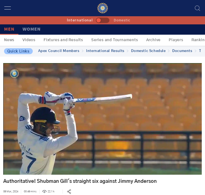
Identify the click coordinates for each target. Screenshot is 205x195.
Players (176, 40)
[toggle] (102, 20)
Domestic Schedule (150, 51)
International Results (107, 51)
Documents (184, 51)
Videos (28, 40)
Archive (153, 40)
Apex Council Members (61, 51)
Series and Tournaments (114, 40)
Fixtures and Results (63, 40)
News (9, 40)
